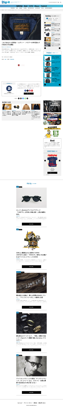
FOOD (42, 8)
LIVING (25, 8)
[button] (45, 48)
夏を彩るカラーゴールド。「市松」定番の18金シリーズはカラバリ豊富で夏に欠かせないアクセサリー (31, 338)
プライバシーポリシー (28, 402)
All (47, 18)
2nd (5, 59)
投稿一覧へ (29, 93)
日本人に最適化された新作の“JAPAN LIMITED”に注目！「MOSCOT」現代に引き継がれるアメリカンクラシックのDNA (31, 255)
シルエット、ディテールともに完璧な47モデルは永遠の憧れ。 (55, 34)
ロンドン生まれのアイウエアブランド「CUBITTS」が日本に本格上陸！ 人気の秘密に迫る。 (31, 212)
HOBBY (20, 8)
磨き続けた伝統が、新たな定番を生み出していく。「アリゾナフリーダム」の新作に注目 (31, 296)
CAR (17, 8)
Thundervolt (55, 19)
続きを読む (31, 224)
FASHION (13, 8)
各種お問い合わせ (41, 402)
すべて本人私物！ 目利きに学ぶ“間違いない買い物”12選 (26, 113)
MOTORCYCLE (31, 8)
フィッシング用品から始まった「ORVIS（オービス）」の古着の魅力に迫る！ (6, 113)
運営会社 (35, 402)
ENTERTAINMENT (48, 8)
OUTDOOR (37, 8)
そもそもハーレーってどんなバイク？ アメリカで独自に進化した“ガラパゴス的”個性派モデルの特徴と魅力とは (55, 44)
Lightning (50, 18)
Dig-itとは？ (20, 402)
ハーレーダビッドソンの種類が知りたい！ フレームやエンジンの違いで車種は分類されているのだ (55, 29)
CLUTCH (56, 18)
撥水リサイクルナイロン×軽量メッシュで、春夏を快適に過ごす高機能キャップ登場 (16, 113)
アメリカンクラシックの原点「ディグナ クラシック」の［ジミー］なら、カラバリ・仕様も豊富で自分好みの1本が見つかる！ (31, 380)
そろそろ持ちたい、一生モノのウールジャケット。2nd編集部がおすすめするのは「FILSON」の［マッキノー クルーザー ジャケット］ (35, 115)
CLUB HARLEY (49, 19)
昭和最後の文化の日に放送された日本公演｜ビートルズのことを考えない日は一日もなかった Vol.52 (55, 24)
